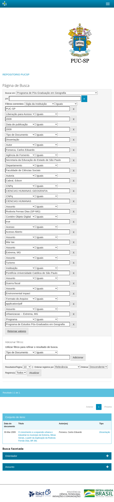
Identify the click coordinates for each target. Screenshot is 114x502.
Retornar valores (16, 331)
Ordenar (84, 367)
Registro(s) (10, 373)
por (6, 98)
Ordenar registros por (44, 367)
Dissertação (104, 432)
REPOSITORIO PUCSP (16, 74)
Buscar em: (10, 93)
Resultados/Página (13, 367)
